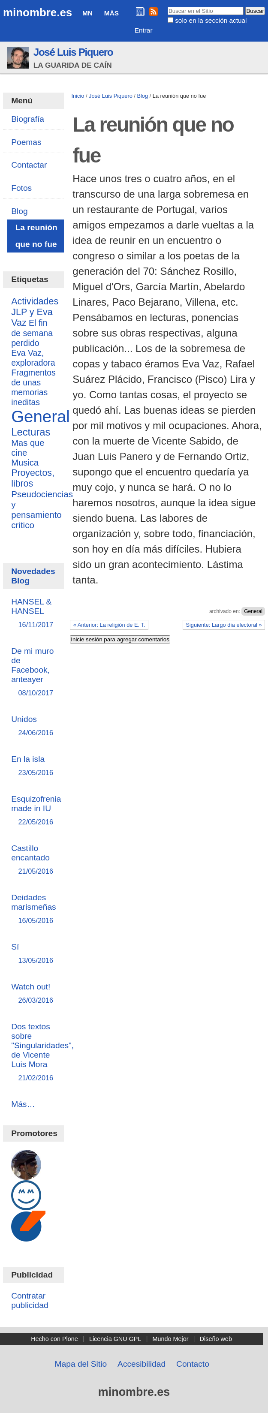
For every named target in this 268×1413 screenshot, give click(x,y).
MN (87, 13)
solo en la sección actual (211, 20)
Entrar (144, 30)
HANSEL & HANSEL (33, 613)
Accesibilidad (141, 1363)
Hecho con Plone (54, 1338)
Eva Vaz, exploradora (33, 357)
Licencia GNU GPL (115, 1338)
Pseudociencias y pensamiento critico (42, 509)
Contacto (192, 1363)
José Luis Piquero (73, 52)
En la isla (33, 766)
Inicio (77, 96)
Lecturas (30, 432)
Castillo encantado (33, 860)
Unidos (33, 726)
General (253, 611)
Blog (142, 96)
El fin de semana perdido (32, 333)
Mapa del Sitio (81, 1363)
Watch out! (33, 994)
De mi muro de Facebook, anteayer (33, 672)
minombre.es (37, 12)
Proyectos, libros (32, 478)
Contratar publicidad (29, 1300)
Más (111, 13)
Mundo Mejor (171, 1338)
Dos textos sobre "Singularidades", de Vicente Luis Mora (42, 1052)
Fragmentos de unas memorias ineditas (33, 387)
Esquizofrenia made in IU (36, 810)
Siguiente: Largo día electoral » (224, 625)
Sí (33, 954)
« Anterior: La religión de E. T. (109, 625)
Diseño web (216, 1338)
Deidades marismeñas (33, 909)
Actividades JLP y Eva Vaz (34, 312)
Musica (25, 462)
